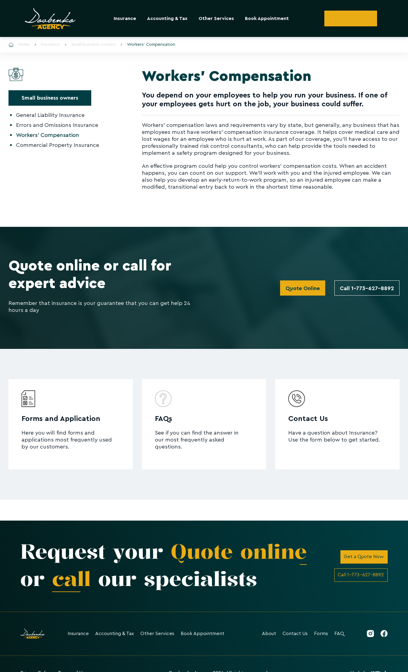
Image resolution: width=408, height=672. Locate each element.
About (269, 633)
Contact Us (295, 633)
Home (19, 44)
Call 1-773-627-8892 (367, 288)
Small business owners (90, 44)
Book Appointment (267, 18)
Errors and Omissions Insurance (57, 125)
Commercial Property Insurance (57, 145)
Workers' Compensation (148, 44)
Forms (321, 633)
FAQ (339, 633)
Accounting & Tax (167, 18)
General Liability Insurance (50, 115)
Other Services (216, 18)
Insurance (125, 18)
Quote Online (303, 288)
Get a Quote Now (364, 556)
